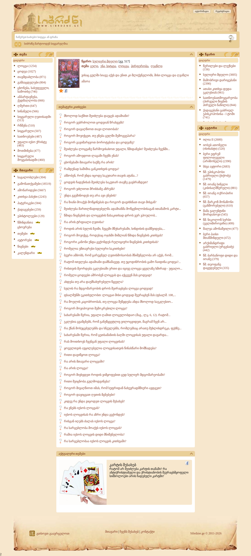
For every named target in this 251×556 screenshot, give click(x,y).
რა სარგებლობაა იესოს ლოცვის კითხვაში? (95, 441)
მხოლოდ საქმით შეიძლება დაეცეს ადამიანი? (96, 115)
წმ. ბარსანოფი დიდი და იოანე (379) (220, 257)
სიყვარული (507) (29, 131)
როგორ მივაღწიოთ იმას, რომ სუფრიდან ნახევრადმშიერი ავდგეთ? (112, 388)
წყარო (221, 54)
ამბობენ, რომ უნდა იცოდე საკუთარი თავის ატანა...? (101, 175)
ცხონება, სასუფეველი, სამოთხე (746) (33, 89)
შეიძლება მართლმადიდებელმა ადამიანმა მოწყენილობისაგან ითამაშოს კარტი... (122, 208)
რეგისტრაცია (222, 11)
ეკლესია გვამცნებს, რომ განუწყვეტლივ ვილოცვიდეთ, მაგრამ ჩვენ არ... (115, 321)
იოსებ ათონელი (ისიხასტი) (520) (215, 146)
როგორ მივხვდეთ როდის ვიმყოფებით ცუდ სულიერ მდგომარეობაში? (114, 374)
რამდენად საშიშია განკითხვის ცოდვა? (91, 169)
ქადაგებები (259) (29, 209)
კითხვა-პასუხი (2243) (31, 196)
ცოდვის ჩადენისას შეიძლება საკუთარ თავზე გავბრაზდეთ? (106, 182)
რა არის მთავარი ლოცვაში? (84, 361)
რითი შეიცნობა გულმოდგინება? (87, 381)
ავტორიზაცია (202, 11)
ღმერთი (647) (27, 105)
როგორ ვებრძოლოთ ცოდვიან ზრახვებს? (94, 122)
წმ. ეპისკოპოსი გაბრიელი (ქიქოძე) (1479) (217, 175)
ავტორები (28, 240)
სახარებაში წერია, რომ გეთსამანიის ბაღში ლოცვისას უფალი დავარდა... (116, 335)
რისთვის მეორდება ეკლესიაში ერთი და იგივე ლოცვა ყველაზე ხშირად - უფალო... (123, 268)
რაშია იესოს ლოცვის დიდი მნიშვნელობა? (94, 434)
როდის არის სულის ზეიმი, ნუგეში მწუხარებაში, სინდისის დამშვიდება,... (114, 228)
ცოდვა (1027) (26, 71)
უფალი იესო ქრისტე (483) (32, 143)
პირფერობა (139, 66)
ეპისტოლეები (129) (31, 216)
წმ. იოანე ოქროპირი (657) (218, 195)
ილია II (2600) (212, 139)
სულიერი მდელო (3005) (220, 74)
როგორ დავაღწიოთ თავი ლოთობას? (91, 129)
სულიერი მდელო (105, 61)
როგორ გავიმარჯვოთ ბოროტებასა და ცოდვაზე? (99, 142)
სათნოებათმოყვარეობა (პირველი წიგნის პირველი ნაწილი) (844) (220, 101)
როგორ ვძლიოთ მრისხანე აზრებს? (89, 188)
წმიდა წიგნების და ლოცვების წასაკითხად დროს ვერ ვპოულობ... (110, 215)
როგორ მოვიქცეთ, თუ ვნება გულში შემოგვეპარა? (99, 135)
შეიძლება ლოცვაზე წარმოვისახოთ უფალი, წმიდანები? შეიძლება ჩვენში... (117, 149)
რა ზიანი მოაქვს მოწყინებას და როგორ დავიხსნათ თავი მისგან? (110, 202)
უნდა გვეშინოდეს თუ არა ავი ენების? (90, 195)
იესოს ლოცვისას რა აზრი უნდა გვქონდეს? (94, 414)
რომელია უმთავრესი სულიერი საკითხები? (94, 248)
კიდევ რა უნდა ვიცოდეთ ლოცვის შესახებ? (94, 401)
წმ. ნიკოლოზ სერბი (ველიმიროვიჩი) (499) (218, 221)
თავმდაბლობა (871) (31, 77)
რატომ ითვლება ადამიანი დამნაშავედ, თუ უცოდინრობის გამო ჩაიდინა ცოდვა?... (122, 261)
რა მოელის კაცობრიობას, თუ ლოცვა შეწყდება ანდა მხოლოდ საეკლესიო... (118, 301)
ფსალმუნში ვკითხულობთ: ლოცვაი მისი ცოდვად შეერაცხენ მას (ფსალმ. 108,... (120, 295)
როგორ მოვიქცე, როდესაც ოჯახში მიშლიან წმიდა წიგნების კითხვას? (113, 235)
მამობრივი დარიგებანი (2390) (220, 82)
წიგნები (26, 246)
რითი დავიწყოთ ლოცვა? (82, 354)
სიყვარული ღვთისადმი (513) (34, 118)
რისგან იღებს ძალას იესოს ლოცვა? (89, 421)
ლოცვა (123, 66)
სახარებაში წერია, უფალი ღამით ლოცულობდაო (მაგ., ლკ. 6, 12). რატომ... (117, 315)
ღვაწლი (156, 66)
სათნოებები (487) (29, 136)
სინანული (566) (28, 111)
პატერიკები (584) (29, 203)
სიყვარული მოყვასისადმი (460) (31, 158)
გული (94, 66)
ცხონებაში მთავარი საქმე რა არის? (89, 162)
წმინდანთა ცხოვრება (29, 225)
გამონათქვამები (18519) (34, 183)
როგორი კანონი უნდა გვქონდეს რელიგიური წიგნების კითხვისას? (111, 242)
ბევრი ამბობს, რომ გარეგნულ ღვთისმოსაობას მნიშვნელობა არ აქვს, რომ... (118, 255)
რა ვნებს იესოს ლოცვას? (82, 408)
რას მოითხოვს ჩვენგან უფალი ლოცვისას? (94, 341)
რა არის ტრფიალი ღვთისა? (84, 222)
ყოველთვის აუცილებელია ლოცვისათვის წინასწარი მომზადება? (110, 348)
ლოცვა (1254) (27, 66)
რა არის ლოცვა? (76, 368)
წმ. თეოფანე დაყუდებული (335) (216, 266)
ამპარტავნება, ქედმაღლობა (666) (31, 98)
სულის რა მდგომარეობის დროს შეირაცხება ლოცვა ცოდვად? (108, 288)
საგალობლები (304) (31, 177)
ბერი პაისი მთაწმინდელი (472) (217, 236)
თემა (35, 54)
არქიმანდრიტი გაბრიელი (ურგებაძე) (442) (218, 246)
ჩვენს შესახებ (129, 531)
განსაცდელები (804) (31, 82)
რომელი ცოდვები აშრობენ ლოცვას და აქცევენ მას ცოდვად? (108, 275)
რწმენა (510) (26, 125)
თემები (26, 233)
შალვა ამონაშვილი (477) (220, 228)
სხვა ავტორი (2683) (216, 166)
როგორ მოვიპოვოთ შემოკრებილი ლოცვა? (95, 308)
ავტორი (221, 128)
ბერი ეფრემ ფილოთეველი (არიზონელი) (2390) (217, 157)
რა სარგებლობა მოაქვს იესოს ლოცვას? (93, 427)
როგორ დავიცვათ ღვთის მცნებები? (89, 394)
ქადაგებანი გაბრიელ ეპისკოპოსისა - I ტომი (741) (219, 114)
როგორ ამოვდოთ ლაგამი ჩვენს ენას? (91, 155)
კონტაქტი (148, 531)
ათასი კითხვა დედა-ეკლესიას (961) (217, 90)
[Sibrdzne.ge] (60, 21)
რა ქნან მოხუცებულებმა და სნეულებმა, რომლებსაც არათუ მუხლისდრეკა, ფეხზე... (123, 328)
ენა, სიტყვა (108, 66)
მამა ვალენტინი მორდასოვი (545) (215, 212)
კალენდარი (29, 253)
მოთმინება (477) (28, 150)
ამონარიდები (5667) (31, 190)
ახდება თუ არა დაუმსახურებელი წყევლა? (94, 281)
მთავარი (35, 170)
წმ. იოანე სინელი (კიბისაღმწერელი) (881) (220, 186)
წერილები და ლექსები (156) (219, 67)
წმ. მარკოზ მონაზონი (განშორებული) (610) (218, 203)
